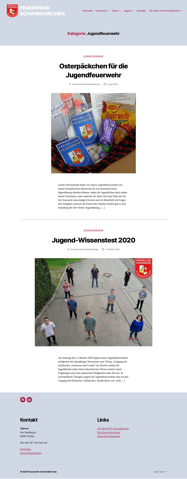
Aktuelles (141, 10)
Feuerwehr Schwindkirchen (88, 84)
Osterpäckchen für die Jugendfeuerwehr (93, 70)
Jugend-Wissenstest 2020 (93, 240)
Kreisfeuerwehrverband (109, 432)
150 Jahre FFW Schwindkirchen (164, 10)
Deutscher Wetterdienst (109, 436)
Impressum (25, 449)
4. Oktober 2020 (112, 249)
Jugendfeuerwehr (93, 56)
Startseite (88, 10)
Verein (115, 10)
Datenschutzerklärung (31, 453)
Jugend (127, 10)
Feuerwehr (101, 10)
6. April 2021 (112, 84)
